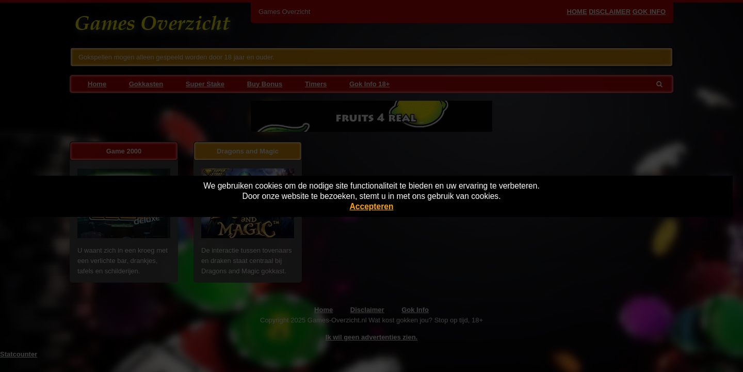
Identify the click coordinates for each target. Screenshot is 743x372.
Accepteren (372, 206)
